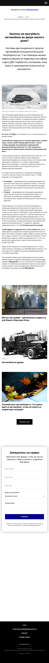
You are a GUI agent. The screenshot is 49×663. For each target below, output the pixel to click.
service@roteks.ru (24, 644)
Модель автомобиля (12, 492)
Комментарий (10, 503)
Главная (20, 17)
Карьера (24, 633)
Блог (27, 17)
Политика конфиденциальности (24, 629)
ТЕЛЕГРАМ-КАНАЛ (31, 10)
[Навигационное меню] (46, 3)
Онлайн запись (24, 637)
